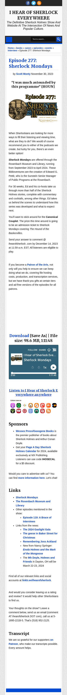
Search (58, 39)
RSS (39, 3)
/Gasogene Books (43, 431)
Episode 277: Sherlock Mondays (30, 63)
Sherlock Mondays (27, 497)
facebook (28, 3)
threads (33, 3)
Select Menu (9, 39)
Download (19, 335)
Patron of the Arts (37, 264)
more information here (31, 477)
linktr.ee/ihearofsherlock (36, 580)
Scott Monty (23, 73)
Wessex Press (24, 431)
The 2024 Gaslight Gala (37, 529)
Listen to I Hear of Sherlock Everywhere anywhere (33, 392)
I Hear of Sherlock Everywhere (33, 15)
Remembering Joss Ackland (39, 541)
